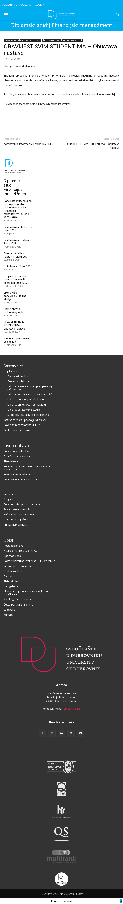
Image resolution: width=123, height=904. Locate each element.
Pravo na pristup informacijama (22, 504)
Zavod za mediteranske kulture (22, 425)
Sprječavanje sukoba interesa (21, 456)
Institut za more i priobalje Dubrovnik (25, 420)
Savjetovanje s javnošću (18, 509)
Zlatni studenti (12, 581)
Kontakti (8, 614)
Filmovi (8, 576)
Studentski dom (13, 571)
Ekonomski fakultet (18, 381)
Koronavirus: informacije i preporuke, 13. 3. (29, 144)
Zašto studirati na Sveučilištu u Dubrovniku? (29, 561)
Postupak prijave (13, 545)
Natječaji (9, 499)
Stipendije (9, 609)
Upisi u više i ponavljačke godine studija (15, 296)
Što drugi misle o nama (17, 599)
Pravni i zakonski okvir (16, 451)
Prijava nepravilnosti (15, 524)
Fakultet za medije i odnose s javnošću (30, 394)
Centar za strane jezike (17, 430)
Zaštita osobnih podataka (19, 514)
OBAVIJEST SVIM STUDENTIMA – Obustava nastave (93, 145)
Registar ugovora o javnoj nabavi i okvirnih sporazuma (29, 468)
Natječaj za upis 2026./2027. (20, 550)
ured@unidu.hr (72, 708)
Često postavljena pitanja (19, 604)
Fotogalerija (11, 586)
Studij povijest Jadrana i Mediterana (28, 414)
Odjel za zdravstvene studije (23, 409)
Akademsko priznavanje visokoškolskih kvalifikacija (26, 593)
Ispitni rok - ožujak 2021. (18, 266)
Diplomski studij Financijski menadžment (61, 25)
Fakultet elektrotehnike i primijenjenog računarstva (29, 388)
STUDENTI (6, 4)
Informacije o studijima (17, 566)
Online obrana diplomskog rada (13, 310)
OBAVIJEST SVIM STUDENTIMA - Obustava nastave (14, 325)
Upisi (8, 540)
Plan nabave (11, 461)
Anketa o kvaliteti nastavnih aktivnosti (15, 255)
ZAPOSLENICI (24, 4)
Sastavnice (14, 365)
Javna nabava (16, 445)
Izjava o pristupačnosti (17, 519)
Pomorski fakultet (17, 376)
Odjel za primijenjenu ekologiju (25, 399)
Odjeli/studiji (11, 371)
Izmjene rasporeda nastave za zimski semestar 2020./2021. (17, 279)
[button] (6, 15)
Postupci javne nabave (17, 474)
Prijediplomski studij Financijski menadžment (62, 40)
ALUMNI (40, 4)
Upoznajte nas (12, 556)
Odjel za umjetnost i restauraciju (26, 404)
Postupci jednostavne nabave (21, 479)
